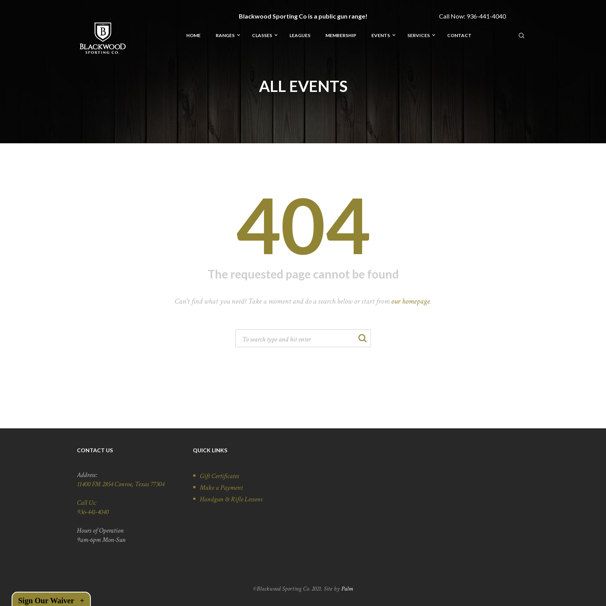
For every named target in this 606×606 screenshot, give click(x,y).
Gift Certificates (219, 476)
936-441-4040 (486, 16)
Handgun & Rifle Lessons (231, 499)
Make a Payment (221, 487)
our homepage (410, 301)
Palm (347, 589)
